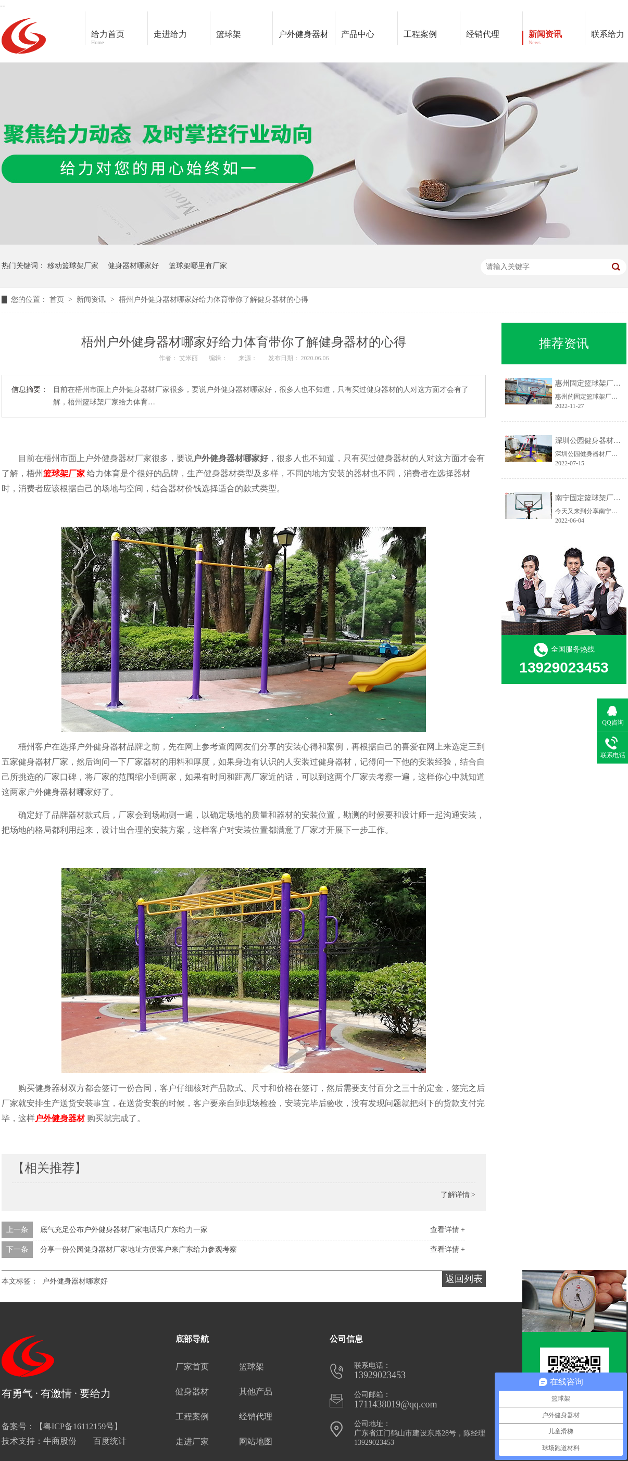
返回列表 (464, 1279)
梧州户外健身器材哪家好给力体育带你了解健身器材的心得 (213, 299)
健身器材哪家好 (133, 266)
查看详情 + (447, 1230)
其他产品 (255, 1391)
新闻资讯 (557, 38)
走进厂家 (192, 1441)
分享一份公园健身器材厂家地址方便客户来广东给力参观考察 (138, 1249)
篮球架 (228, 34)
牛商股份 (60, 1441)
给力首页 (119, 38)
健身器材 (192, 1391)
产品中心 (369, 38)
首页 (57, 299)
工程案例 (432, 38)
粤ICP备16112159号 (78, 1426)
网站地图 (255, 1441)
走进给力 (170, 34)
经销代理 (494, 38)
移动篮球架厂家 (72, 266)
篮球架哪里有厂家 (198, 266)
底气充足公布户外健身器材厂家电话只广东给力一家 (124, 1230)
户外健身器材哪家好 (75, 1281)
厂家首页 (192, 1366)
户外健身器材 (307, 38)
